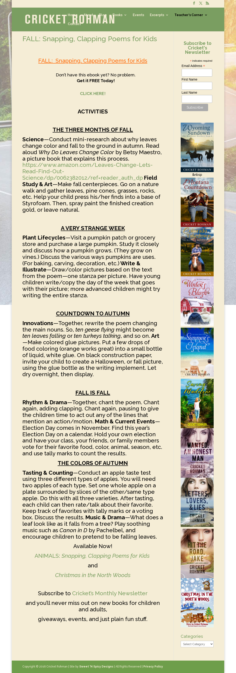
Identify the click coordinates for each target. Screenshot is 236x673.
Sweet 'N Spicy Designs (96, 666)
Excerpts (157, 15)
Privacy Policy (153, 666)
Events (138, 15)
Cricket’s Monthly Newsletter (110, 593)
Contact (74, 24)
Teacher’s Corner (188, 15)
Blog (103, 15)
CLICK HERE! (93, 93)
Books (117, 15)
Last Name (189, 92)
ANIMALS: (93, 555)
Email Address (193, 66)
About (88, 15)
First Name (189, 79)
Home (73, 15)
